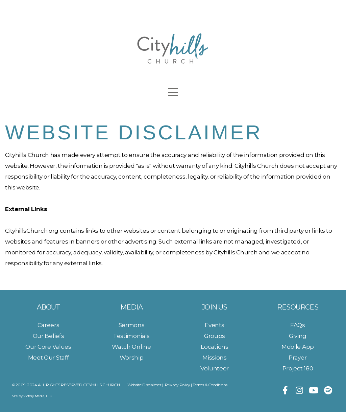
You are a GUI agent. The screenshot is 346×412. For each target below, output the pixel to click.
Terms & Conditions (210, 384)
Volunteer (214, 368)
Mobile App (297, 346)
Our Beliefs (48, 335)
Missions (214, 357)
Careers (48, 324)
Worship (132, 357)
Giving (297, 335)
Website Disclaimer (144, 384)
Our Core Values (48, 346)
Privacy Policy (177, 384)
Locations (214, 346)
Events (214, 324)
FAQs (297, 324)
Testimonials (131, 335)
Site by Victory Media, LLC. (32, 396)
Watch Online (131, 346)
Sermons (132, 324)
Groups (214, 335)
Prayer (297, 357)
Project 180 (297, 368)
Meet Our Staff (48, 357)
